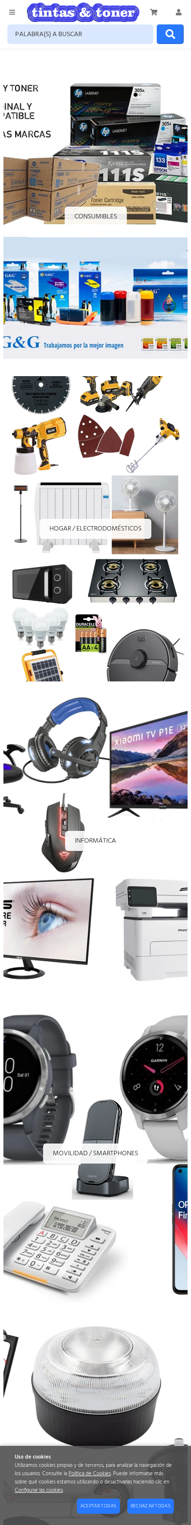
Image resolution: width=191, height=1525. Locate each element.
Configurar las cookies (39, 1490)
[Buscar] (170, 34)
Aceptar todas (98, 1506)
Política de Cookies (90, 1474)
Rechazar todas (150, 1506)
